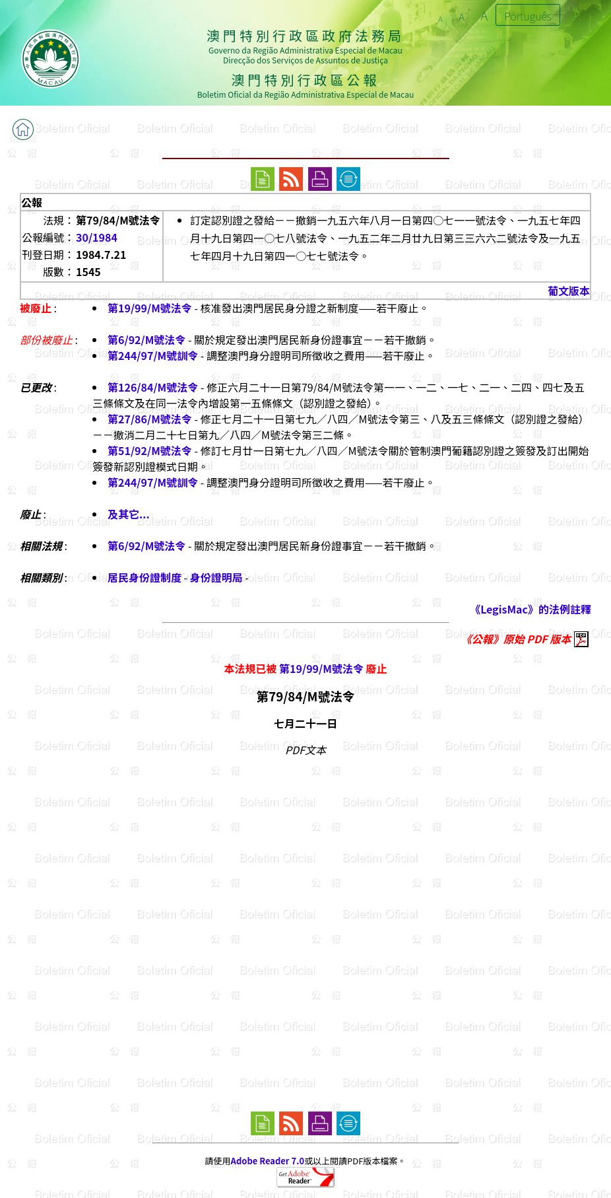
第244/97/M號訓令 (153, 355)
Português (528, 16)
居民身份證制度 (144, 577)
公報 (31, 202)
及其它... (129, 514)
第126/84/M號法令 (153, 387)
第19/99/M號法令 (150, 308)
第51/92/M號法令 (150, 450)
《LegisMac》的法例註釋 (530, 609)
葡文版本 (569, 291)
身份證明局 (216, 577)
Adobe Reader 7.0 (267, 1160)
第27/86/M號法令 (150, 419)
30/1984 (96, 237)
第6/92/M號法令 (146, 339)
